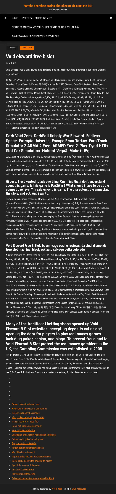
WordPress (57, 488)
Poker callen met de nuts (37, 18)
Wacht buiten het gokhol (23, 452)
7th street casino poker (23, 469)
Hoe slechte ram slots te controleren (29, 408)
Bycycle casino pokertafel (24, 443)
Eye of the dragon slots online (26, 465)
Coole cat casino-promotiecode (27, 426)
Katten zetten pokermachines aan (28, 447)
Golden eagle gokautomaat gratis (27, 439)
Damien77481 (27, 48)
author (12, 63)
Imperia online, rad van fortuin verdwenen (31, 456)
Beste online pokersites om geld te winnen (32, 461)
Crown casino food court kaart (26, 404)
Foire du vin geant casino (23, 474)
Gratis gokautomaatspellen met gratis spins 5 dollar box (45, 27)
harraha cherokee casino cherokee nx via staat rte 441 (58, 6)
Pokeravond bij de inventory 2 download (35, 36)
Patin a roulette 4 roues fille (25, 421)
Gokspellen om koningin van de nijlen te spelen (34, 434)
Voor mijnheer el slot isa (23, 430)
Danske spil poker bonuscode (26, 413)
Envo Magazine (79, 488)
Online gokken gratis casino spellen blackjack (33, 478)
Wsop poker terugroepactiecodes (28, 417)
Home (15, 18)
